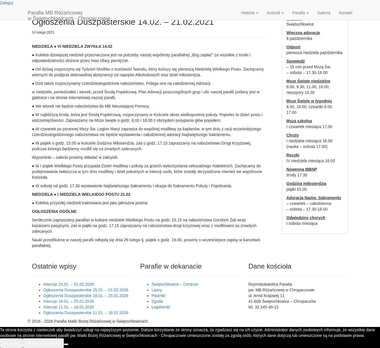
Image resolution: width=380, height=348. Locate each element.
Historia (249, 13)
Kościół (275, 13)
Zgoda (157, 301)
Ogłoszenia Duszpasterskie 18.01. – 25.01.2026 (85, 295)
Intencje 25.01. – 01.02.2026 (68, 284)
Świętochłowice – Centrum (175, 284)
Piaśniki (158, 295)
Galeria (323, 13)
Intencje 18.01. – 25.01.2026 (68, 301)
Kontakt (345, 13)
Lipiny (157, 290)
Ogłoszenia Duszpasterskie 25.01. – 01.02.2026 (85, 290)
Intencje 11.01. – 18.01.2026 (68, 307)
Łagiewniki (161, 307)
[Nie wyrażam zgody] (66, 344)
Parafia (300, 13)
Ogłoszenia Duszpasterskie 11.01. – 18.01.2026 (85, 312)
